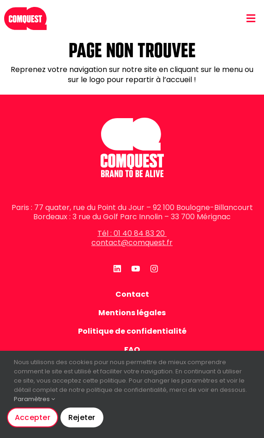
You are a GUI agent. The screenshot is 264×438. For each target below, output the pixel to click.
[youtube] (134, 269)
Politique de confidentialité (132, 331)
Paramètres (34, 399)
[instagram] (153, 269)
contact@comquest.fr (132, 242)
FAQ (132, 349)
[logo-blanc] (132, 121)
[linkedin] (116, 269)
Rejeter (82, 417)
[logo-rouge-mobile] (25, 5)
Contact (132, 294)
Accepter (32, 417)
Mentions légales (132, 313)
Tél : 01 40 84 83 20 (132, 233)
